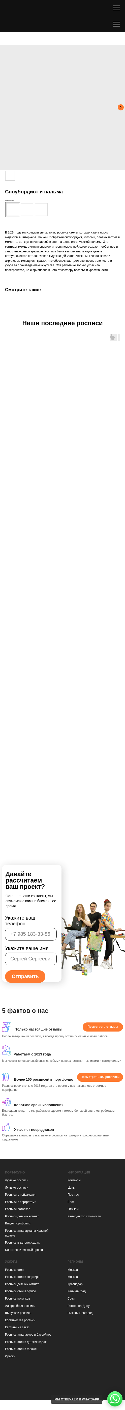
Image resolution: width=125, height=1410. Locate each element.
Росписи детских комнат (22, 1216)
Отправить (25, 976)
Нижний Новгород (80, 1313)
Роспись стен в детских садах (26, 1342)
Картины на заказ (17, 1327)
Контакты (74, 1180)
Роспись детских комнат (22, 1284)
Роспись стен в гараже (21, 1349)
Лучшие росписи (16, 1180)
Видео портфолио (17, 1223)
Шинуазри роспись (18, 1313)
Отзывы (73, 1209)
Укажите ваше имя (26, 948)
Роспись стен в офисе (20, 1291)
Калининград (77, 1291)
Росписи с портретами (20, 1202)
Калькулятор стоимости (84, 1216)
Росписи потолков (17, 1209)
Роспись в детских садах (22, 1242)
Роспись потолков (17, 1298)
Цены (71, 1187)
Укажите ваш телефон (20, 920)
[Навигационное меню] (116, 8)
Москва (73, 1270)
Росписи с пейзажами (20, 1194)
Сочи (71, 1298)
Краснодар (75, 1284)
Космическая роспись (20, 1320)
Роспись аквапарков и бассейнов (28, 1334)
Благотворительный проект (24, 1250)
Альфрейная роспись (20, 1306)
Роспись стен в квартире (22, 1277)
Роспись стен (14, 1270)
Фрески (10, 1356)
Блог (71, 1202)
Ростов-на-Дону (78, 1306)
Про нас (73, 1194)
